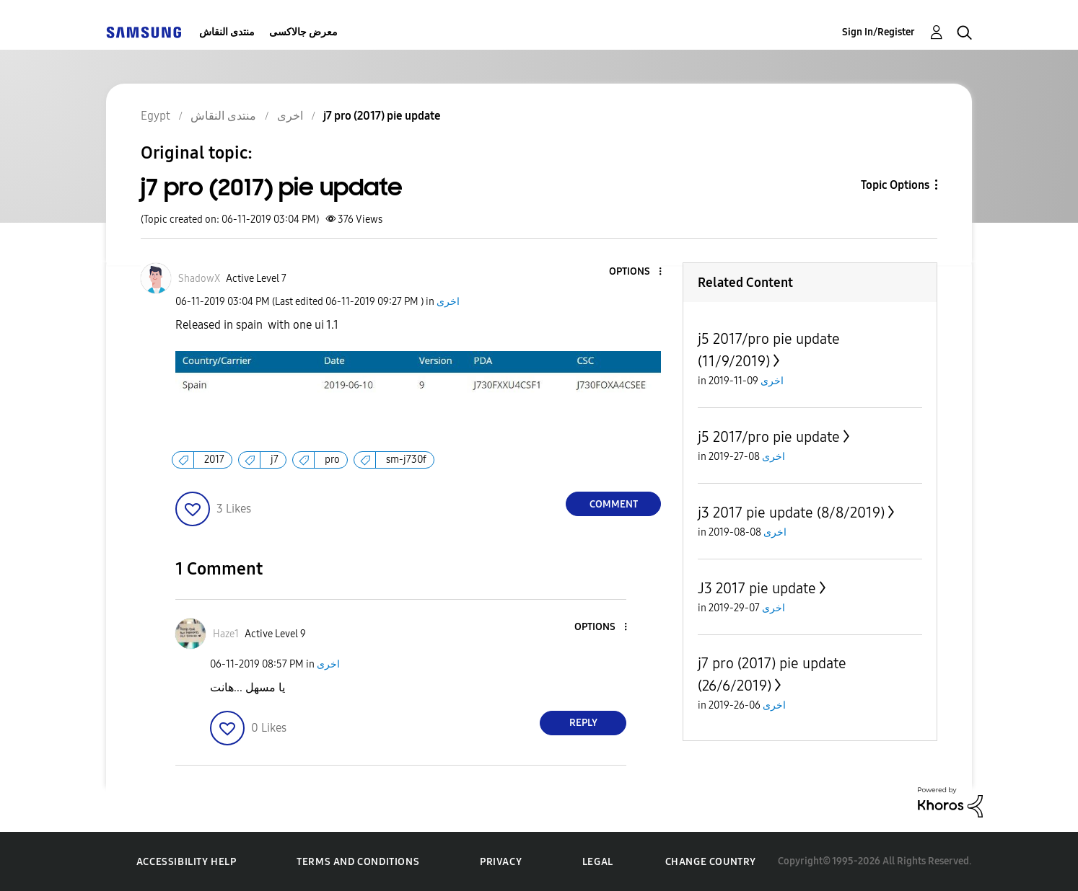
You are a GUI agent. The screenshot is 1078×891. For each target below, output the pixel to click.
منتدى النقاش (227, 32)
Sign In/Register (878, 32)
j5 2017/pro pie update (769, 437)
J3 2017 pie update (757, 588)
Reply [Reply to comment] (583, 723)
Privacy (501, 862)
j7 (275, 459)
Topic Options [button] (895, 185)
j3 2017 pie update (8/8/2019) (791, 512)
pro (332, 459)
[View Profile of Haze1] (226, 634)
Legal (597, 862)
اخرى (448, 302)
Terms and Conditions (358, 862)
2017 (214, 459)
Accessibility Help (186, 862)
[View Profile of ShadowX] (199, 278)
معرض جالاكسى (303, 32)
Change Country (710, 862)
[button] (636, 272)
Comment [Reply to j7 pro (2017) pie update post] (614, 504)
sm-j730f (406, 459)
